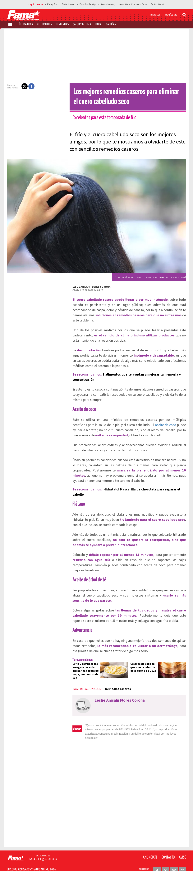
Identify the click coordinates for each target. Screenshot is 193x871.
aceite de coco (153, 425)
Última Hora (26, 24)
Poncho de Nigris (88, 4)
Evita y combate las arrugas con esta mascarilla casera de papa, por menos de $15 (83, 666)
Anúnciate (150, 848)
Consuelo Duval (139, 4)
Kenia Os (123, 4)
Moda (98, 24)
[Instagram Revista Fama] (174, 861)
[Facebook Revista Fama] (157, 861)
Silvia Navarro (69, 4)
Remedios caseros (116, 684)
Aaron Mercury (108, 4)
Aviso (182, 848)
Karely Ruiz (53, 4)
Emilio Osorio (158, 4)
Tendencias (62, 24)
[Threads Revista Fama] (182, 861)
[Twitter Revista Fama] (165, 861)
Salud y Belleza (82, 24)
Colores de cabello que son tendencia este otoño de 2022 (143, 662)
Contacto (168, 848)
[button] (22, 86)
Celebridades (44, 24)
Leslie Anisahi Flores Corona (89, 286)
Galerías (111, 24)
